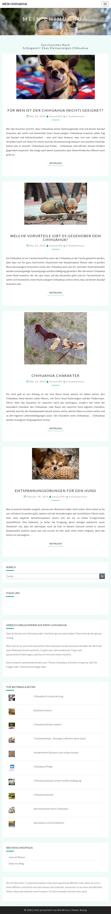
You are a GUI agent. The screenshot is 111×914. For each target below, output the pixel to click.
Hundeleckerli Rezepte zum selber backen (56, 752)
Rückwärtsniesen (43, 710)
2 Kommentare (75, 116)
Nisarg (83, 910)
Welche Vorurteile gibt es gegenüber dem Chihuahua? (55, 238)
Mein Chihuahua (14, 4)
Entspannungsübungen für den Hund (55, 490)
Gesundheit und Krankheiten (49, 822)
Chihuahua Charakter (56, 375)
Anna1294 (55, 116)
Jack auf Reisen (17, 857)
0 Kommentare (78, 496)
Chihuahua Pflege (43, 766)
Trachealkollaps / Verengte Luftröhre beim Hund (59, 738)
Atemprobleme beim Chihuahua (51, 808)
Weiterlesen (56, 163)
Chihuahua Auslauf (43, 794)
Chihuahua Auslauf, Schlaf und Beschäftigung (57, 780)
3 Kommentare (75, 381)
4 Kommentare (75, 245)
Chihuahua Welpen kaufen (47, 724)
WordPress (64, 910)
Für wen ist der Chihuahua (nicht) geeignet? (56, 110)
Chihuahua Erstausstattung (48, 696)
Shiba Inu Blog (16, 863)
